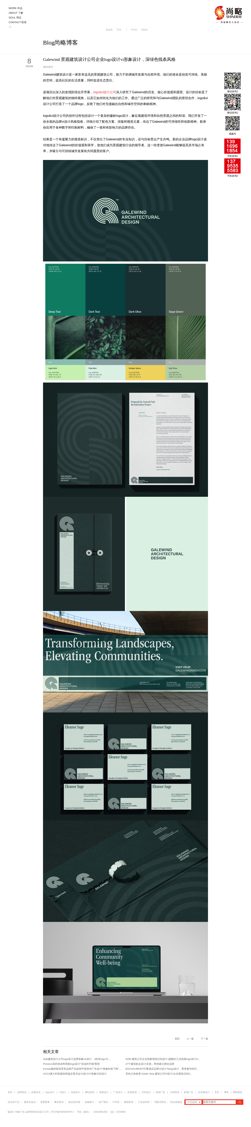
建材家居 (128, 1102)
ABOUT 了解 (16, 12)
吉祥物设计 (204, 1092)
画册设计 (104, 1092)
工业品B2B (143, 1102)
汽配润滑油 (160, 1102)
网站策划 (89, 1092)
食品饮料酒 (74, 1102)
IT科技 (116, 1102)
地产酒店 (103, 1102)
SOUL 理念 (15, 17)
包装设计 (75, 1092)
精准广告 (160, 1092)
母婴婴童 (45, 1102)
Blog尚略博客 (60, 42)
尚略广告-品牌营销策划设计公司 (32, 1112)
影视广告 (188, 1092)
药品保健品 (176, 1102)
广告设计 (118, 1092)
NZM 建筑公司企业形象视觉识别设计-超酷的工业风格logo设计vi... (163, 1059)
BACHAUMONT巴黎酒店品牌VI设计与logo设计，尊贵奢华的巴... (162, 1068)
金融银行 (89, 1102)
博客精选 (237, 1092)
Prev (134, 29)
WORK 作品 (15, 8)
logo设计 (50, 1092)
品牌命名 (36, 1092)
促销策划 (132, 1092)
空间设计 (146, 1092)
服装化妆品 (30, 1102)
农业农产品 (13, 1102)
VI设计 (62, 1092)
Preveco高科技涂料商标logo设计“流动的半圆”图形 (71, 1063)
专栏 (217, 1092)
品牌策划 (22, 1092)
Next (144, 29)
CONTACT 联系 (18, 22)
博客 (226, 1092)
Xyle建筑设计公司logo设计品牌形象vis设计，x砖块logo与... (76, 1059)
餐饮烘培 (59, 1102)
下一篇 (204, 1038)
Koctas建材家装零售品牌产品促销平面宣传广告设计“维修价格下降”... (82, 1068)
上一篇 (190, 1038)
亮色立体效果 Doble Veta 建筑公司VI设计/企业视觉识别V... (159, 1073)
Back (109, 29)
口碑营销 (174, 1092)
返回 (177, 1038)
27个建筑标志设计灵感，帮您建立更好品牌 (150, 1063)
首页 (10, 1092)
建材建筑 (48, 67)
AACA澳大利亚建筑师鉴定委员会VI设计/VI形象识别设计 (75, 1073)
